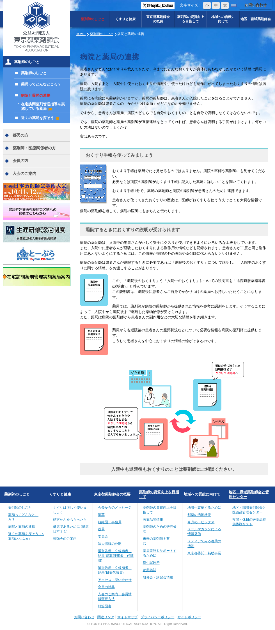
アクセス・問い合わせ (115, 580)
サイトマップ (127, 617)
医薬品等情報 (153, 519)
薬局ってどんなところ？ (41, 84)
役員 (101, 529)
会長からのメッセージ (115, 507)
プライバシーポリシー (157, 617)
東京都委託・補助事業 (204, 553)
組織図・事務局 (110, 522)
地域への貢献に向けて (202, 494)
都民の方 (20, 135)
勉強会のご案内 (65, 538)
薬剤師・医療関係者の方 (34, 148)
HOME (81, 34)
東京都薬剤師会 (158, 19)
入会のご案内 (24, 173)
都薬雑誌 (149, 570)
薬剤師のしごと (92, 19)
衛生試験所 (151, 562)
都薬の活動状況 (199, 514)
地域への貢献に (223, 19)
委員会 (103, 536)
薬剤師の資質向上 (190, 19)
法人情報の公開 (110, 543)
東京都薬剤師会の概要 (112, 494)
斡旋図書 (104, 606)
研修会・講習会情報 (158, 577)
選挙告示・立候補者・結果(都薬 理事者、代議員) (116, 555)
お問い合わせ (256, 5)
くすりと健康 (125, 19)
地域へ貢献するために (204, 507)
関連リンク (105, 617)
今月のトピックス (200, 522)
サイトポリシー (189, 617)
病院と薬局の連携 (35, 95)
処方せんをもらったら (70, 519)
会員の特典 (106, 587)
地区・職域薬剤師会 (255, 19)
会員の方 (20, 160)
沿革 (101, 514)
